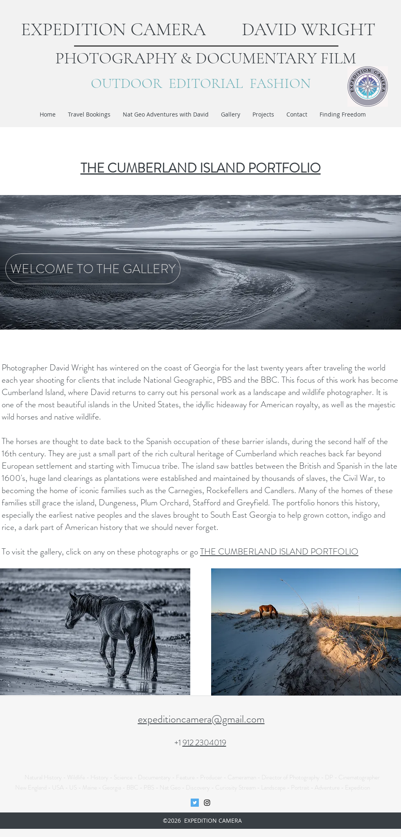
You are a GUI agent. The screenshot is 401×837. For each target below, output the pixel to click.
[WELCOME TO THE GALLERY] (92, 269)
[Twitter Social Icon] (195, 803)
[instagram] (207, 803)
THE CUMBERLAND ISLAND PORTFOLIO (279, 551)
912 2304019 (204, 743)
